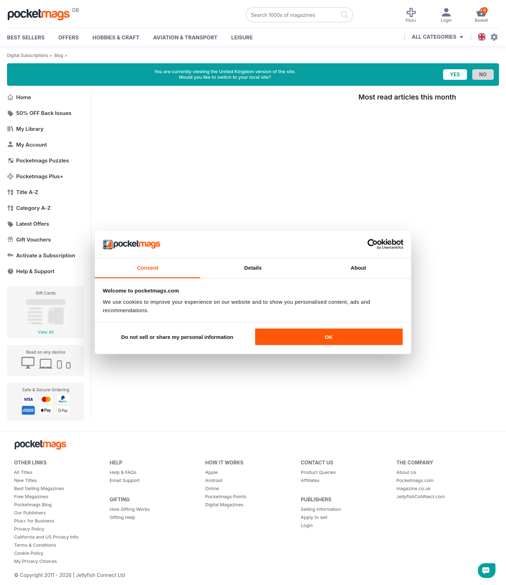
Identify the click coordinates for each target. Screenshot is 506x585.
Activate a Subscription (41, 255)
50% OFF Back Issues (39, 113)
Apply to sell (314, 517)
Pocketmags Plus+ (35, 176)
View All (45, 332)
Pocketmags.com (415, 480)
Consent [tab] (147, 267)
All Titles (23, 472)
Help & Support (30, 271)
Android (213, 480)
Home (19, 97)
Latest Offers (28, 223)
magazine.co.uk (413, 488)
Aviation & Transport (185, 37)
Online (212, 488)
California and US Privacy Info (46, 537)
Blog (58, 55)
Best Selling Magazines (39, 488)
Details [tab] (253, 267)
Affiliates (310, 480)
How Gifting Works (130, 509)
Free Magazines (31, 496)
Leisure (242, 37)
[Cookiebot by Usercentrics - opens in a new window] (372, 244)
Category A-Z (29, 208)
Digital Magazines (224, 504)
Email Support (125, 480)
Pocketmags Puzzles (38, 160)
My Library (25, 129)
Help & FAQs (123, 472)
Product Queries (318, 472)
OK (329, 337)
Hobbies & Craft (116, 37)
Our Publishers (30, 512)
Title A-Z (22, 192)
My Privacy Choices (35, 561)
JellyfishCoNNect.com (420, 496)
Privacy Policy (29, 529)
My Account (27, 144)
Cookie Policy (28, 553)
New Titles (25, 480)
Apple (211, 472)
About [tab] (358, 267)
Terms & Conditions (35, 545)
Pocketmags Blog (33, 504)
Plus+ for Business (34, 520)
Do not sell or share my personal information (177, 337)
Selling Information (321, 509)
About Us (406, 472)
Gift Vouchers (29, 239)
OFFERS (68, 37)
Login (307, 525)
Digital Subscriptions (27, 55)
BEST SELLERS (26, 37)
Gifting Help (122, 517)
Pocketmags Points (225, 496)
